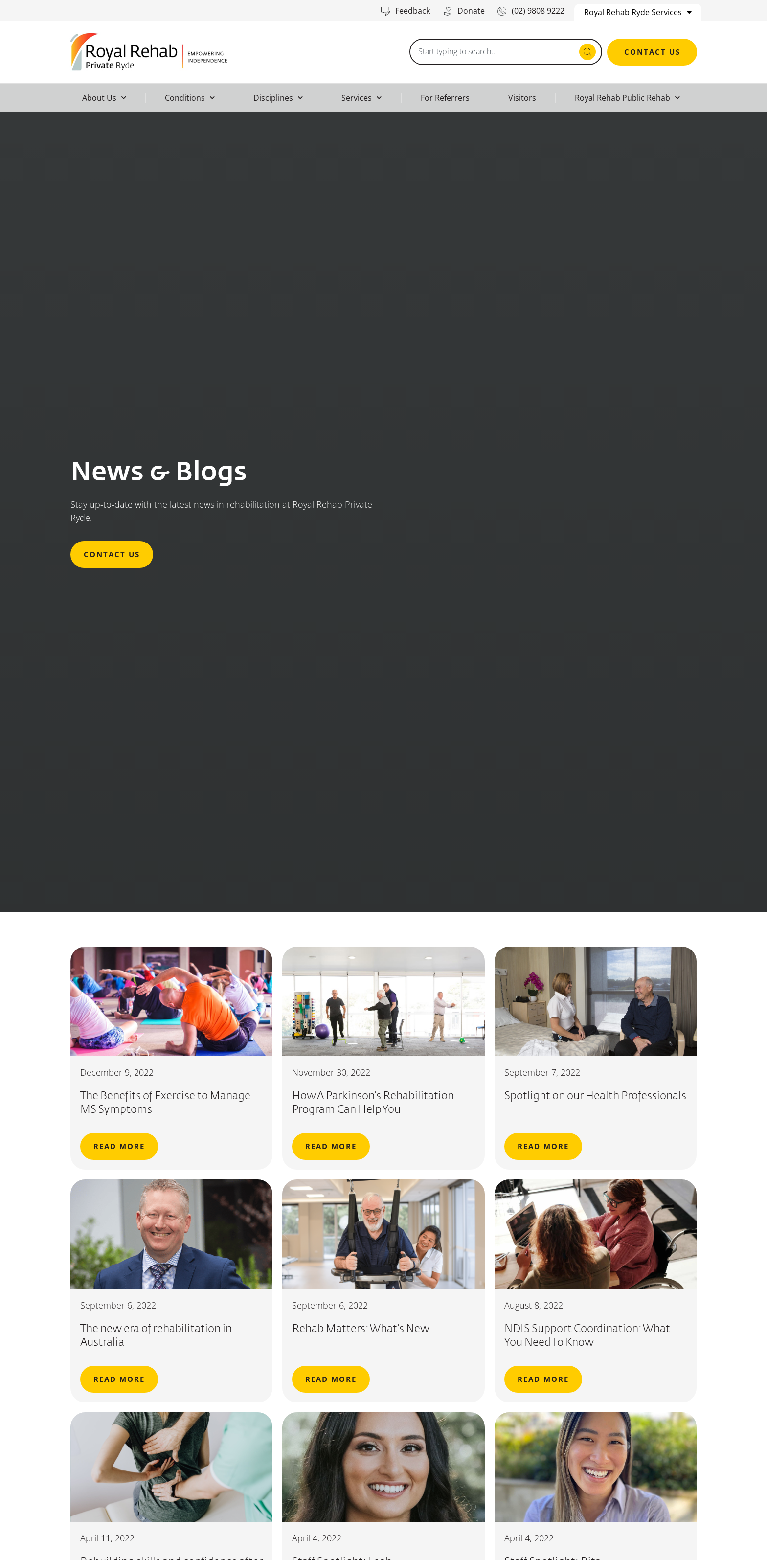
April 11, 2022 (107, 1538)
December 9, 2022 (117, 1072)
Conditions (190, 97)
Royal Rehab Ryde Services (638, 12)
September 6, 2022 (118, 1305)
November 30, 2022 (331, 1072)
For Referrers (445, 97)
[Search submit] (587, 52)
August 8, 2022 (533, 1305)
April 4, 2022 (316, 1538)
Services (361, 97)
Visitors (522, 97)
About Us (104, 97)
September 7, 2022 (542, 1072)
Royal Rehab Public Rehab (627, 97)
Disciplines (278, 97)
